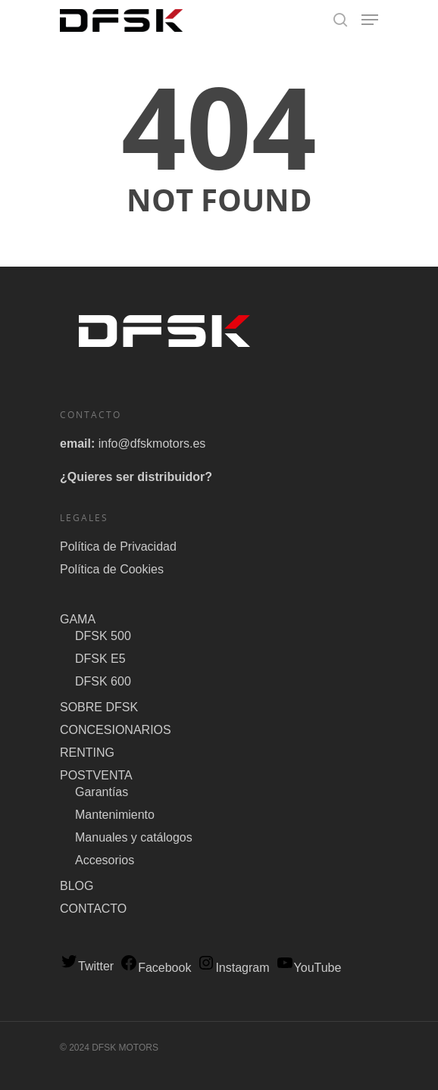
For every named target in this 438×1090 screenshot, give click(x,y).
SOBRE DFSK (99, 707)
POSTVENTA (96, 775)
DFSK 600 (103, 681)
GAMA (77, 619)
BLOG (76, 885)
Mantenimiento (115, 814)
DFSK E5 (100, 658)
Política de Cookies (112, 569)
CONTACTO (93, 908)
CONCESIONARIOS (115, 729)
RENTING (87, 752)
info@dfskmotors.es (152, 443)
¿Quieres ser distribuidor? (136, 476)
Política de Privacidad (118, 546)
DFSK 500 (103, 635)
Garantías (101, 791)
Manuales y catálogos (133, 837)
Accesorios (104, 860)
